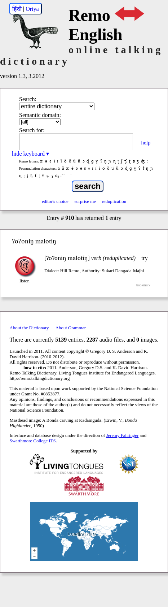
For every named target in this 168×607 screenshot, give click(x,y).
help (145, 142)
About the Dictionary (29, 327)
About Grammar (71, 327)
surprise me (85, 201)
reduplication (114, 201)
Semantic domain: (40, 115)
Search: (27, 99)
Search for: (32, 130)
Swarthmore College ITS (33, 440)
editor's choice (55, 201)
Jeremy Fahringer (122, 435)
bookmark (143, 285)
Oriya (32, 9)
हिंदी (17, 9)
